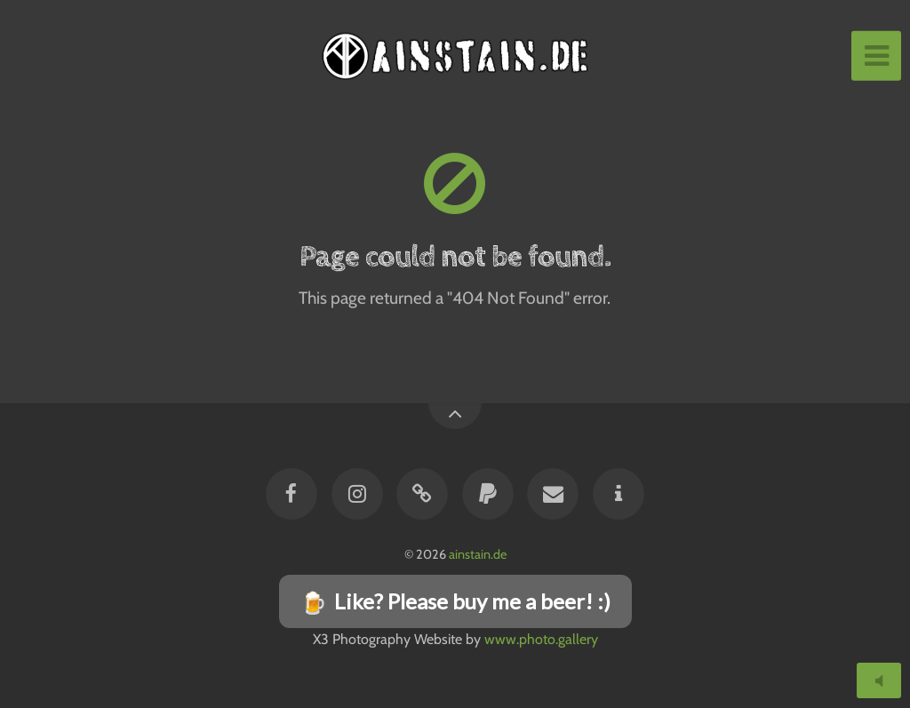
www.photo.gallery (541, 639)
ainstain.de (478, 554)
